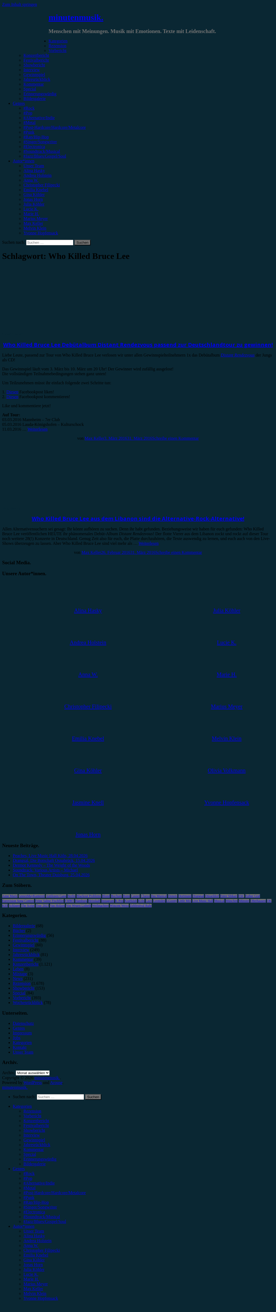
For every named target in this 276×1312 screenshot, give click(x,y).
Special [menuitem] (29, 1154)
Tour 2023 (42, 905)
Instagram (107, 901)
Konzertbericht (36, 55)
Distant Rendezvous (238, 355)
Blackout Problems (89, 896)
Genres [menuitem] (19, 1168)
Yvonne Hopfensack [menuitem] (40, 1298)
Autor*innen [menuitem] (23, 1226)
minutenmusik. (76, 17)
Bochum (116, 896)
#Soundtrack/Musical (41, 151)
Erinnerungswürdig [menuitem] (40, 1159)
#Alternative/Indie (39, 117)
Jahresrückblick (36, 79)
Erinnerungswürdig (40, 93)
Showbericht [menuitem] (34, 1130)
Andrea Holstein (37, 175)
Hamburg (81, 901)
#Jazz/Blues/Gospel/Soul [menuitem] (44, 1221)
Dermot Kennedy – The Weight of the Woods (51, 865)
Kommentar (33, 84)
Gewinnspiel (34, 74)
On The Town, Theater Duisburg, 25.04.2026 (51, 875)
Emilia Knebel (35, 189)
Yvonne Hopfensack (40, 233)
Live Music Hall (202, 901)
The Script (27, 905)
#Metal (29, 122)
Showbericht (34, 65)
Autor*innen (23, 161)
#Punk (28, 132)
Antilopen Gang (56, 896)
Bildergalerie (34, 98)
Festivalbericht (36, 60)
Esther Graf (252, 896)
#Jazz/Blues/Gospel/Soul (44, 156)
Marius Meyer (35, 218)
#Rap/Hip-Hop (36, 137)
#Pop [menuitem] (27, 1178)
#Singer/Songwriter (40, 141)
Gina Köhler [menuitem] (34, 1260)
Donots (172, 896)
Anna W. (30, 180)
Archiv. (8, 1072)
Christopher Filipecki (41, 185)
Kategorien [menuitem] (22, 1106)
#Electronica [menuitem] (34, 1212)
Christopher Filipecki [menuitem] (41, 1250)
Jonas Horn (33, 199)
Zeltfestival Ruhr (141, 905)
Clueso (145, 896)
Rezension (57, 45)
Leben (18, 969)
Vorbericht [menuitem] (32, 1116)
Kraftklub (131, 901)
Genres (19, 103)
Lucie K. (30, 209)
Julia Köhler (34, 204)
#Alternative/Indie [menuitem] (39, 1183)
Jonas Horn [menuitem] (33, 1264)
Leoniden (159, 901)
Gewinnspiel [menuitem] (34, 1140)
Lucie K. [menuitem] (30, 1274)
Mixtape (20, 973)
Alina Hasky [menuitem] (34, 1236)
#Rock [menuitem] (29, 1173)
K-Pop (119, 901)
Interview (31, 69)
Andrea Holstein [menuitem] (37, 1240)
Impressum (22, 1033)
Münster (244, 901)
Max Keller (33, 223)
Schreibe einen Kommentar (175, 438)
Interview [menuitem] (31, 1135)
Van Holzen (57, 905)
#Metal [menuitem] (29, 1188)
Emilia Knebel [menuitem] (35, 1255)
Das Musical (159, 896)
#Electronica (34, 146)
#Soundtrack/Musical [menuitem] (41, 1216)
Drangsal (198, 896)
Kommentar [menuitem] (33, 1149)
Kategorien (58, 41)
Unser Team (33, 165)
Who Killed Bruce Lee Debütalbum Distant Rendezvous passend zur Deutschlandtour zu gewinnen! (138, 344)
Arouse (56, 1082)
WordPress (32, 1082)
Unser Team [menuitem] (33, 1231)
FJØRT (69, 901)
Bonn (126, 896)
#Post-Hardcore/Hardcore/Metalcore (54, 127)
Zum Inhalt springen (19, 4)
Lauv (149, 901)
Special (29, 89)
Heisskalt (94, 901)
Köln (141, 901)
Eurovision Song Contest (18, 901)
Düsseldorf (212, 896)
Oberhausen (258, 901)
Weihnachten (100, 905)
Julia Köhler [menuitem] (34, 1269)
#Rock (29, 108)
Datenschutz (23, 1023)
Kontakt (20, 1047)
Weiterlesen (37, 429)
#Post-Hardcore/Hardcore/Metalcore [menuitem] (54, 1192)
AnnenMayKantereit (32, 896)
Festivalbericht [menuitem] (36, 1125)
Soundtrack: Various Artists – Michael (45, 870)
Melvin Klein (34, 228)
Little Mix (184, 901)
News (17, 978)
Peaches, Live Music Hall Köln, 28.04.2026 (50, 855)
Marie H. (31, 213)
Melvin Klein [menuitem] (34, 1293)
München (232, 901)
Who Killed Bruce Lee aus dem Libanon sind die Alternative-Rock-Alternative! (138, 518)
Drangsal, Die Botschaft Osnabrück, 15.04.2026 (54, 860)
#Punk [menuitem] (28, 1197)
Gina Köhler (34, 194)
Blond (106, 896)
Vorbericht (57, 50)
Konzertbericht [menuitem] (36, 1120)
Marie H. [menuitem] (31, 1279)
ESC (241, 896)
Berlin (71, 896)
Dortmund (184, 896)
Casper (135, 896)
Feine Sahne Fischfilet (49, 901)
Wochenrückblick (28, 1002)
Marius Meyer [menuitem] (35, 1284)
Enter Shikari (228, 896)
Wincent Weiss (119, 905)
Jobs (16, 1037)
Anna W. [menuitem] (30, 1245)
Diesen (12, 392)
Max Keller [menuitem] (33, 1288)
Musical (219, 901)
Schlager (14, 905)
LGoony (171, 901)
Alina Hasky (34, 170)
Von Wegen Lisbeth (78, 905)
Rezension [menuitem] (32, 1111)
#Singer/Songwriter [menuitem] (40, 1207)
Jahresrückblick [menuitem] (36, 1144)
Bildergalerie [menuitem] (34, 1164)
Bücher (19, 930)
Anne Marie (10, 896)
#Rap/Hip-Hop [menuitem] (36, 1202)
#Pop (27, 113)
